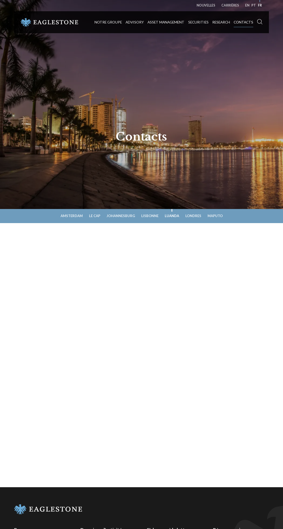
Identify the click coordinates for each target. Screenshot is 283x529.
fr (260, 5)
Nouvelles (206, 5)
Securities (198, 22)
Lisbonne (149, 216)
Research (221, 22)
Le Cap (94, 216)
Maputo (215, 216)
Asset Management (166, 22)
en (247, 5)
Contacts (243, 22)
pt (253, 5)
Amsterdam (72, 216)
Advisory (135, 22)
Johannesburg (121, 216)
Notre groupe (108, 22)
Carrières (230, 5)
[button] (259, 22)
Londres (193, 216)
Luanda (172, 216)
